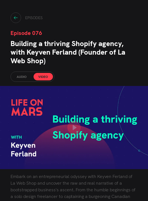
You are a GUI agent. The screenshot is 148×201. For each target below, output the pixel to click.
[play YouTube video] (74, 127)
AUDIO (22, 77)
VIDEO (43, 77)
